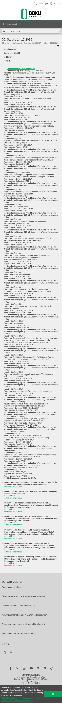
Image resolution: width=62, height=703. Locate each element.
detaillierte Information (13, 487)
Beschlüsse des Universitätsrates (21, 69)
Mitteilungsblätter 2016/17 (32, 43)
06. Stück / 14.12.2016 (50, 43)
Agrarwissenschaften (11, 587)
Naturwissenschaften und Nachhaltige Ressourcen (24, 615)
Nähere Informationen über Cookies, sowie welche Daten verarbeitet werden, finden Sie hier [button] (20, 699)
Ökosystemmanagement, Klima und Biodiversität (23, 624)
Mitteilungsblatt (11, 24)
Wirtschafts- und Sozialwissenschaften (19, 634)
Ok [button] (53, 694)
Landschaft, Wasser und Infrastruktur (18, 606)
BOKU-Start (6, 43)
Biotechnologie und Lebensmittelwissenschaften (23, 596)
